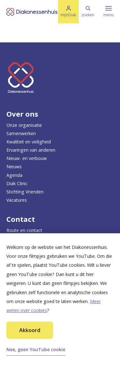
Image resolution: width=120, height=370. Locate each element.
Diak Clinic (17, 183)
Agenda (14, 175)
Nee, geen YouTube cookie (35, 349)
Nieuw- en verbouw (26, 158)
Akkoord (29, 330)
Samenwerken (21, 133)
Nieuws (14, 166)
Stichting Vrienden (25, 192)
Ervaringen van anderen (30, 150)
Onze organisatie (24, 125)
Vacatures (16, 200)
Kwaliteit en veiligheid (28, 142)
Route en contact (24, 230)
